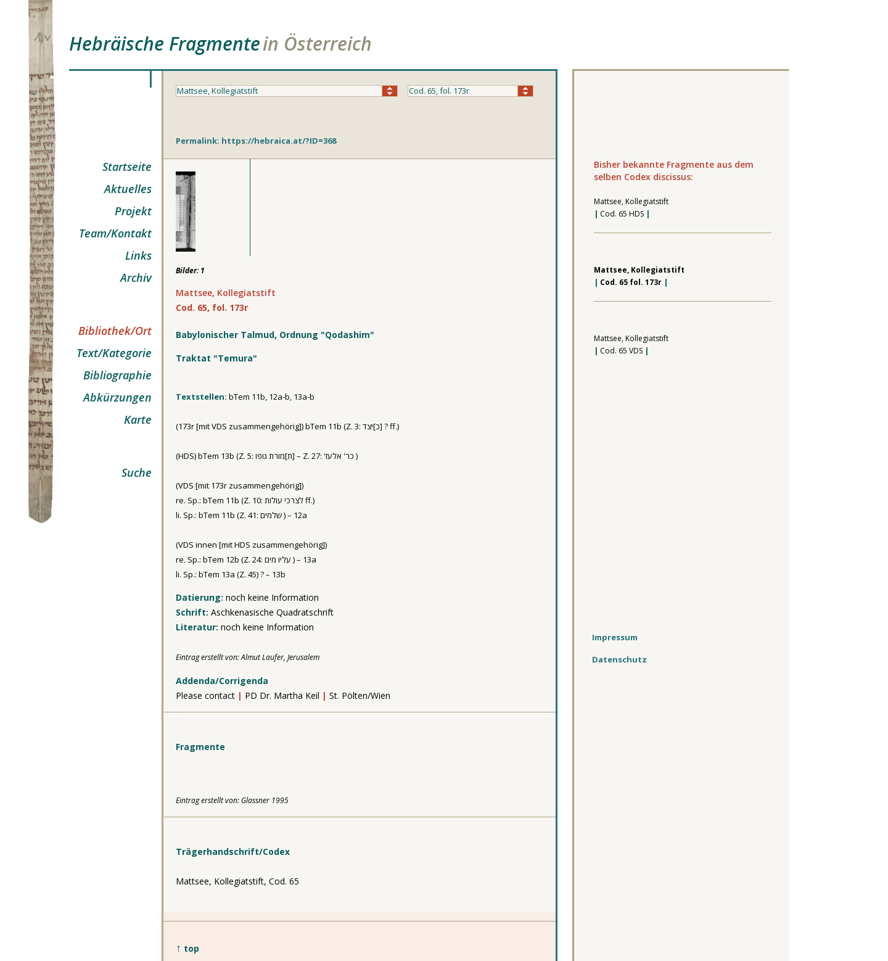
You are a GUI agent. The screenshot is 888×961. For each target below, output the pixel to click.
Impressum (615, 637)
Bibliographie (117, 375)
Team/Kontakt (115, 233)
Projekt (133, 211)
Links (138, 255)
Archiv (136, 277)
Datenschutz (619, 659)
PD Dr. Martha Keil (283, 695)
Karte (138, 419)
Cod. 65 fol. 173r (631, 282)
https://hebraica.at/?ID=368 (278, 140)
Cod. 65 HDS (622, 213)
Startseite (127, 166)
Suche (136, 472)
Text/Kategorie (114, 352)
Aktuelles (128, 188)
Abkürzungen (117, 397)
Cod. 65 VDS (621, 350)
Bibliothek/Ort (115, 330)
